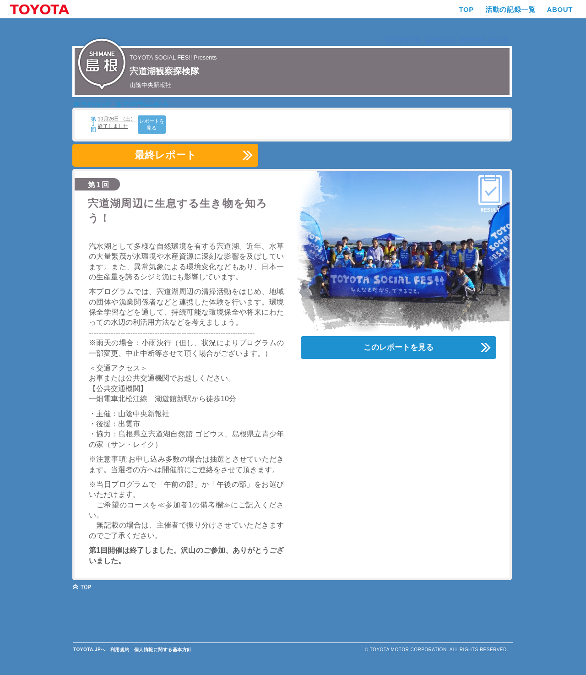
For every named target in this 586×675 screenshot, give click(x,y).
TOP (466, 9)
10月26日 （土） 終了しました (117, 122)
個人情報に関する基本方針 (163, 649)
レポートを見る (151, 124)
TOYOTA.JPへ (89, 649)
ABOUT (560, 9)
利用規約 (120, 649)
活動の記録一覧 (510, 9)
